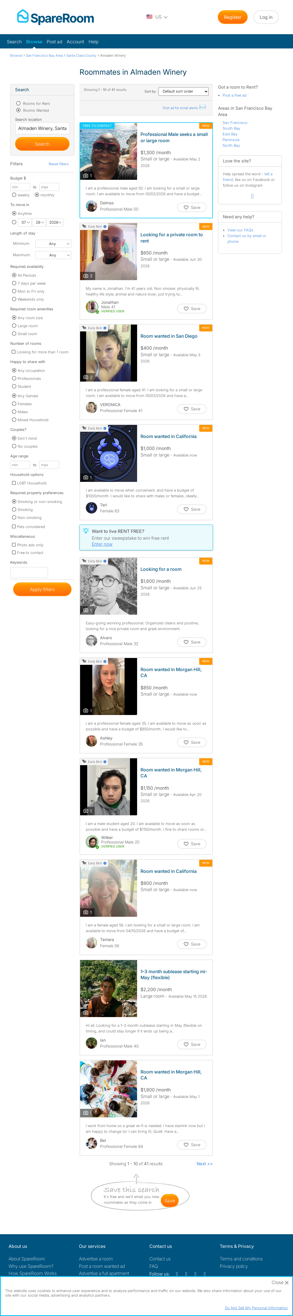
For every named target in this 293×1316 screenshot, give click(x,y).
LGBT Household (31, 483)
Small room (27, 333)
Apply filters (42, 589)
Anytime (25, 213)
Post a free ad (235, 95)
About (27, 1259)
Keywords (18, 563)
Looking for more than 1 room (42, 352)
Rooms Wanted (35, 110)
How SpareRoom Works (33, 1273)
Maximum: (21, 254)
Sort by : (177, 91)
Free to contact (30, 552)
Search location (28, 119)
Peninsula (231, 139)
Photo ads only (30, 545)
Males (23, 412)
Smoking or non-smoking (40, 501)
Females (25, 404)
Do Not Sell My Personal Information (256, 1307)
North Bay (231, 145)
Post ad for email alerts (184, 108)
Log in (266, 17)
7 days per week (32, 283)
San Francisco (235, 122)
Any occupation (31, 370)
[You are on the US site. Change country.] (157, 17)
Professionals (29, 378)
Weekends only (31, 299)
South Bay (231, 128)
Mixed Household (33, 419)
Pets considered (31, 526)
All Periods (27, 275)
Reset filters (59, 164)
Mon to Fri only (31, 291)
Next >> (205, 1163)
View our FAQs (240, 230)
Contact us (160, 1259)
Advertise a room (96, 1259)
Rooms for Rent (36, 103)
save (169, 1200)
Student (24, 386)
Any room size (30, 317)
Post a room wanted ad (102, 1266)
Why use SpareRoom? (31, 1266)
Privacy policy (234, 1266)
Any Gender (28, 396)
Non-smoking (30, 517)
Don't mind (27, 438)
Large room (28, 325)
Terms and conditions (241, 1259)
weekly (23, 195)
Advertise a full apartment (104, 1273)
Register (232, 17)
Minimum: (21, 243)
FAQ (153, 1266)
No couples (28, 446)
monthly (47, 195)
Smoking (25, 509)
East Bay (230, 134)
